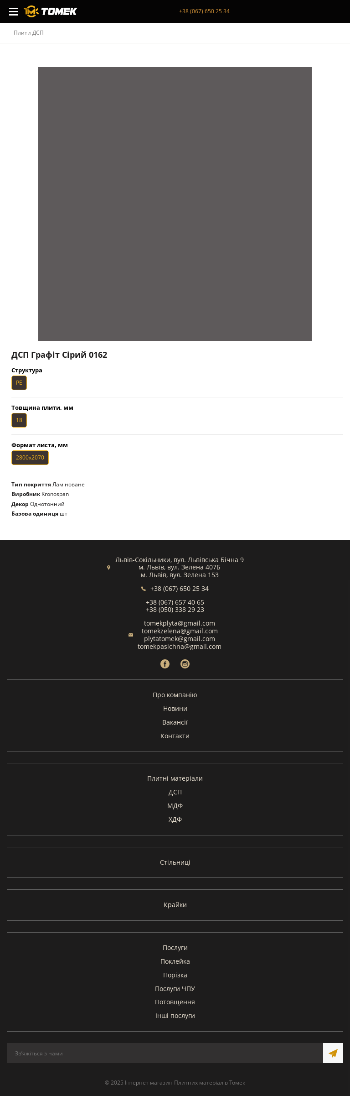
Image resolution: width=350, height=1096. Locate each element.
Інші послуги (175, 1015)
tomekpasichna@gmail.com (179, 646)
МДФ (175, 805)
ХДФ (175, 819)
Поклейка (175, 961)
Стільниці (175, 862)
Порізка (175, 975)
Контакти (175, 735)
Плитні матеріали (175, 778)
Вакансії (175, 722)
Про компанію (175, 694)
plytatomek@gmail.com (179, 638)
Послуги (175, 947)
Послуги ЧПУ (175, 988)
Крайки (175, 904)
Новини (175, 708)
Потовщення (175, 1001)
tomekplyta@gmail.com (179, 623)
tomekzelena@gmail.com (180, 630)
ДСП (175, 792)
